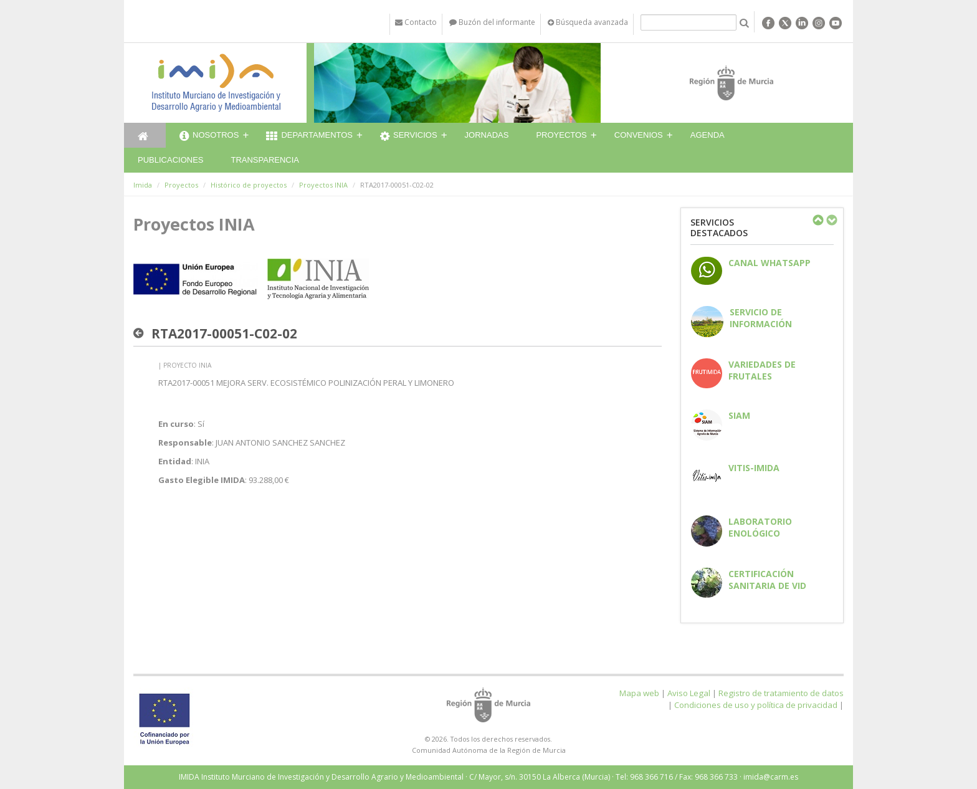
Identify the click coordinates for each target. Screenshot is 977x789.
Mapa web (639, 693)
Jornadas (487, 135)
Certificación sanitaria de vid (767, 579)
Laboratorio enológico (760, 527)
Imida (142, 184)
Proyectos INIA (323, 184)
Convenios (638, 135)
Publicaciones (170, 160)
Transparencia (265, 160)
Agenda (707, 135)
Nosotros (209, 136)
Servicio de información (761, 318)
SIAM (739, 415)
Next (831, 220)
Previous (817, 220)
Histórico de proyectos (249, 184)
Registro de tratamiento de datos (781, 693)
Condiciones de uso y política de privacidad (755, 704)
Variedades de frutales (762, 370)
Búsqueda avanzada (588, 22)
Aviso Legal (688, 693)
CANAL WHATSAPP (769, 263)
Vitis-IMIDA (753, 468)
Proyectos (561, 135)
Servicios (408, 136)
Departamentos (309, 136)
